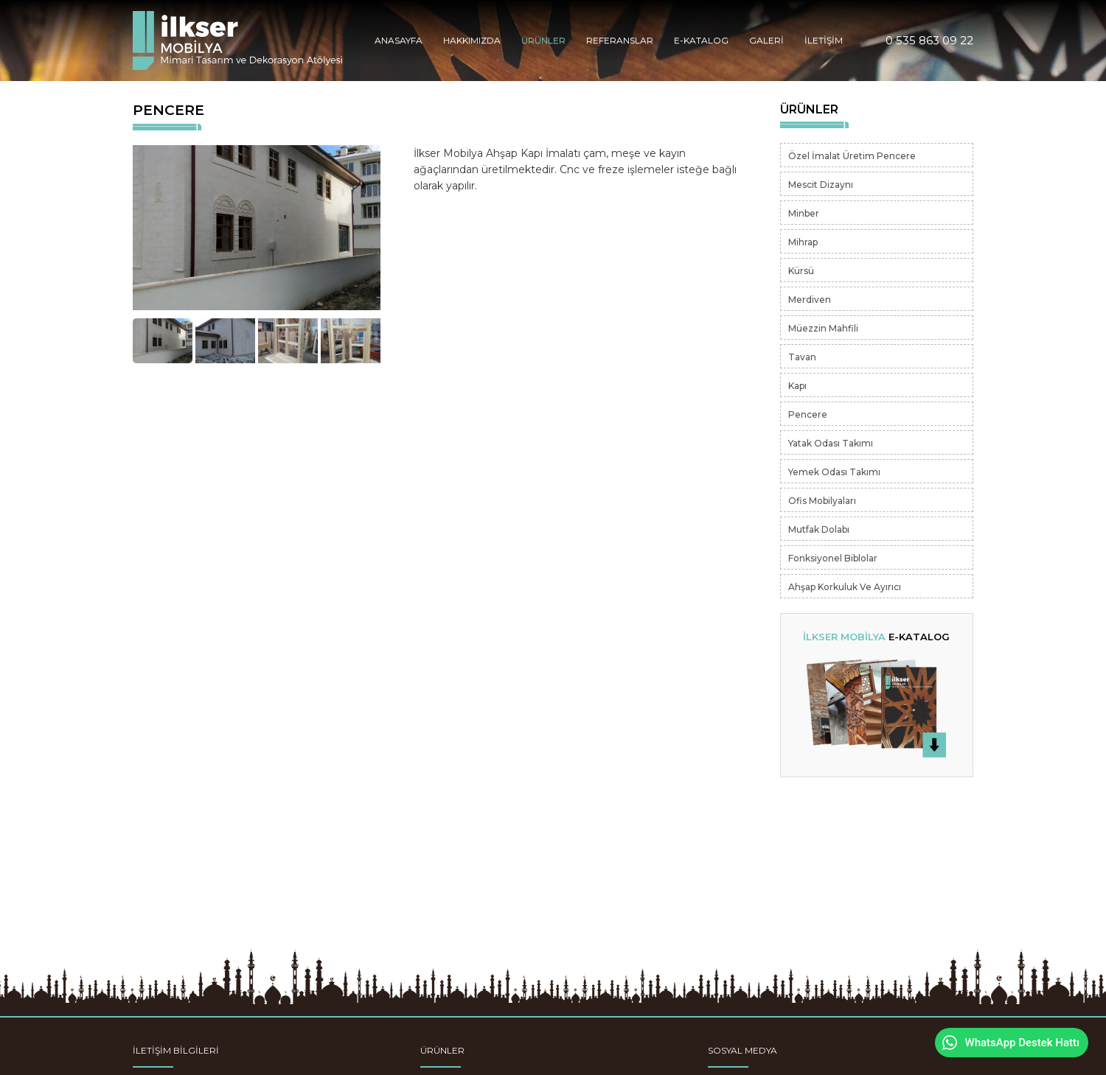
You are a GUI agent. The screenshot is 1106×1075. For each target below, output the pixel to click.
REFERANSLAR (619, 40)
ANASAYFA (398, 40)
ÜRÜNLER (543, 40)
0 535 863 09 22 (929, 40)
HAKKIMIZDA (472, 40)
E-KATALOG (701, 40)
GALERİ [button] (766, 40)
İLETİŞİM (823, 40)
